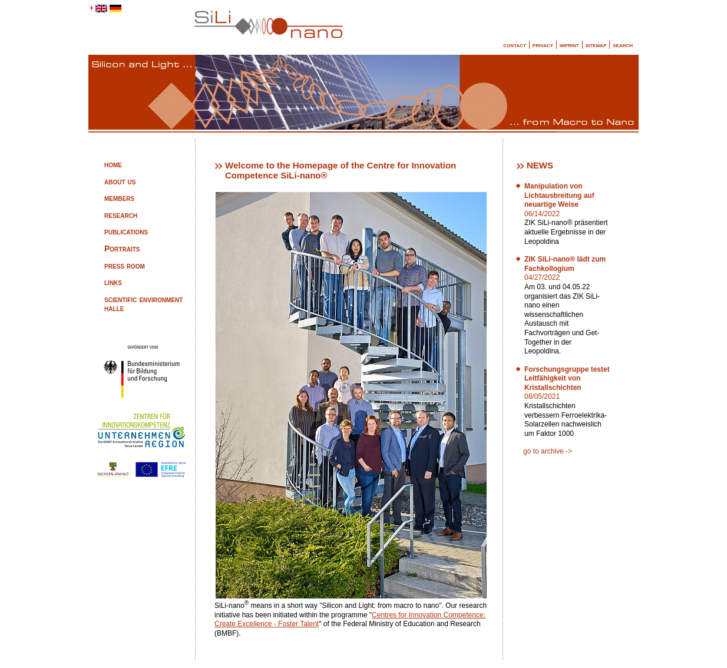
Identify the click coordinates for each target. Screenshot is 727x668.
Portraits (122, 248)
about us (120, 181)
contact (514, 45)
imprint (569, 45)
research (120, 215)
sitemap (596, 45)
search (623, 45)
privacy (543, 45)
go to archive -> (547, 451)
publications (126, 231)
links (113, 282)
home (113, 164)
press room (124, 265)
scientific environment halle (143, 304)
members (119, 198)
